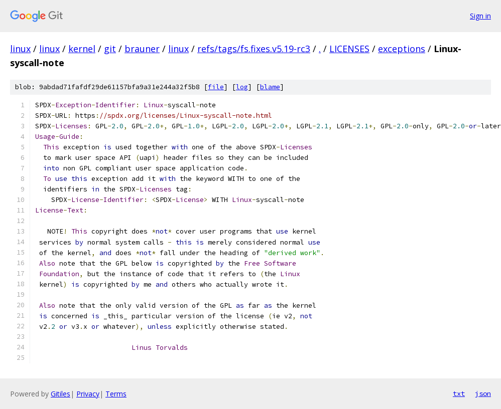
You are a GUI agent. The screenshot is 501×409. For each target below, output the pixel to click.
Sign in (480, 16)
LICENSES (349, 49)
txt (459, 393)
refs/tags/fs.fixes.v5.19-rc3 (253, 49)
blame (270, 87)
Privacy (87, 393)
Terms (116, 393)
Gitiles (60, 393)
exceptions (401, 49)
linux (20, 49)
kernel (81, 49)
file (216, 87)
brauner (142, 49)
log (242, 87)
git (110, 49)
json (483, 393)
